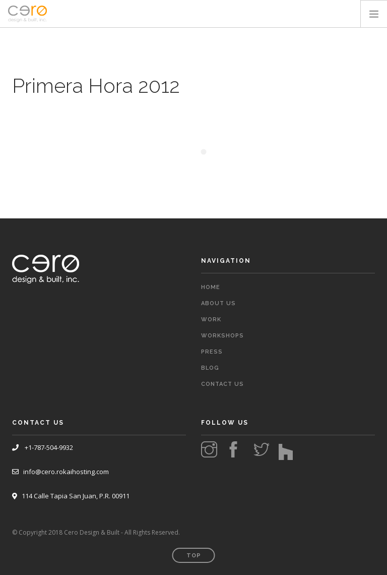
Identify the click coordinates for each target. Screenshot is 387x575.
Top (193, 555)
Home (210, 287)
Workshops (222, 335)
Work (211, 319)
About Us (218, 303)
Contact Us (222, 384)
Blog (210, 368)
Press (212, 352)
